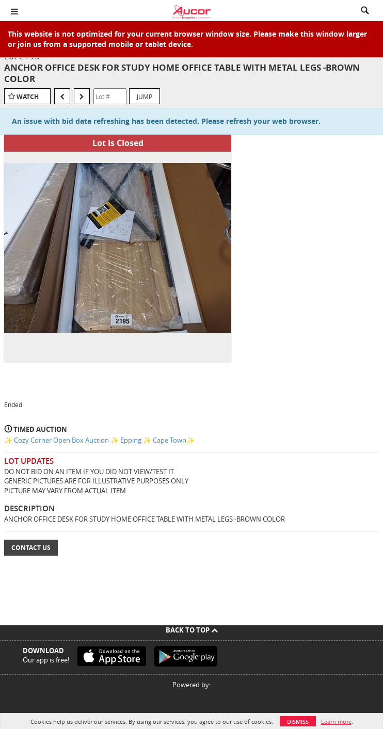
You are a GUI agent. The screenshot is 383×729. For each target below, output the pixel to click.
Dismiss (298, 721)
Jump (144, 96)
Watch (28, 96)
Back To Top (192, 630)
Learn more (336, 721)
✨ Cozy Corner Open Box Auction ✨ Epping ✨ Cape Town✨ (99, 440)
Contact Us (31, 547)
